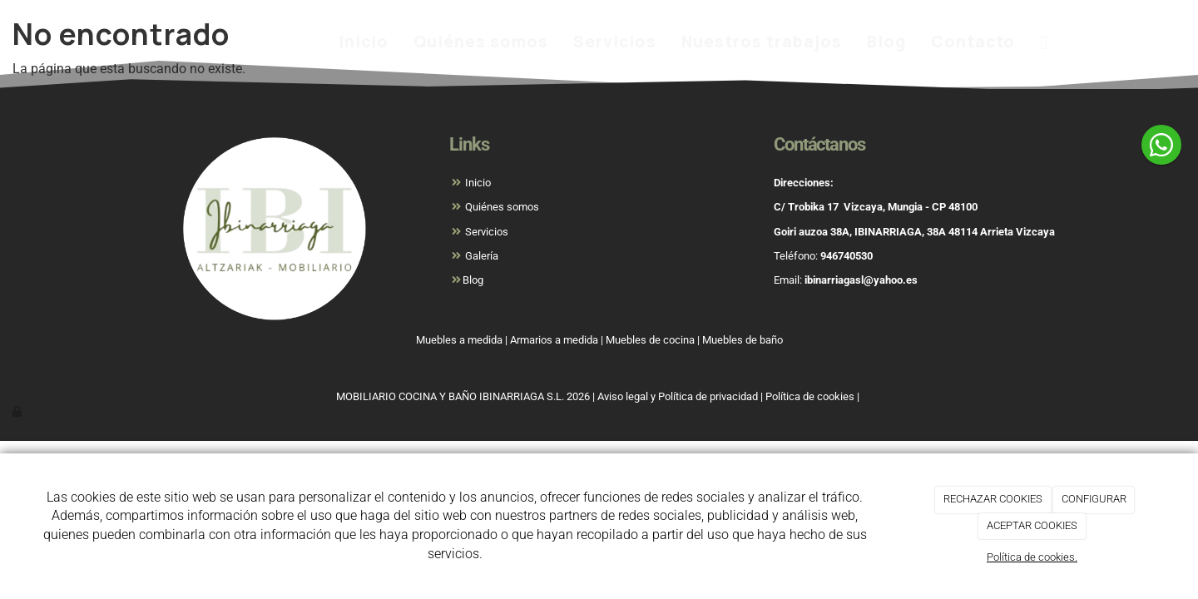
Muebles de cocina (650, 340)
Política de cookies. (1032, 557)
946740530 (846, 256)
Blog (886, 41)
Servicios (614, 41)
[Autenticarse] (18, 411)
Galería (480, 256)
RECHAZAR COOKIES (992, 499)
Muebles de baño (742, 340)
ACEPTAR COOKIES (1032, 525)
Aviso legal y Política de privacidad (677, 396)
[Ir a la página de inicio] (120, 41)
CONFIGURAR (1094, 499)
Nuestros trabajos (761, 41)
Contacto (973, 41)
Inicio (364, 41)
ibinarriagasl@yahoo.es (861, 280)
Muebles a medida (459, 340)
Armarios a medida (554, 340)
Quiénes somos (480, 41)
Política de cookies (809, 396)
